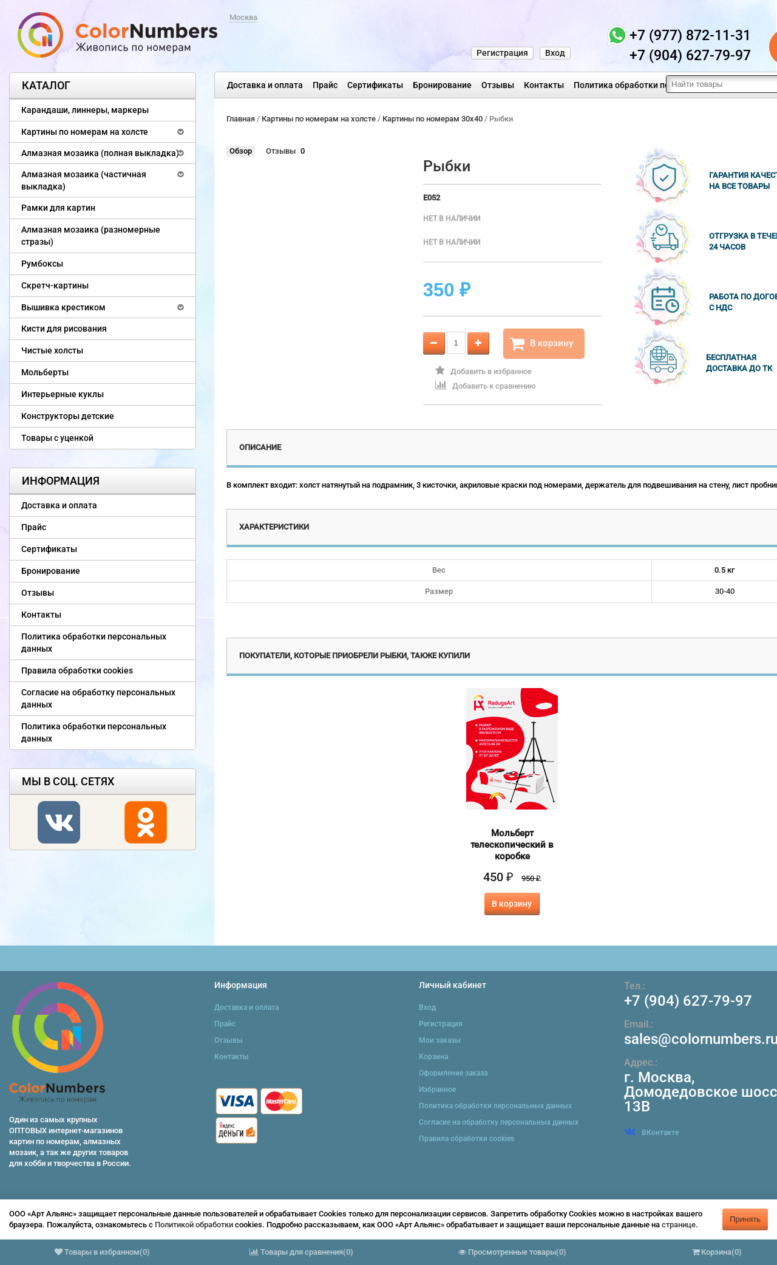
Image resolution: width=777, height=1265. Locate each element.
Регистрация (502, 53)
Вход (555, 53)
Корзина (433, 1056)
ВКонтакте (651, 1132)
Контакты (544, 85)
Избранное (437, 1089)
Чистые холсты (52, 350)
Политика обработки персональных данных (663, 85)
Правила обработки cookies (77, 670)
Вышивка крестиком (63, 307)
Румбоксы (42, 263)
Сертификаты (375, 85)
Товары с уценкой (57, 438)
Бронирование (442, 85)
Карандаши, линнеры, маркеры (85, 110)
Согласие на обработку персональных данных (98, 698)
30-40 (725, 591)
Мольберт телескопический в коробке (512, 845)
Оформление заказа (453, 1073)
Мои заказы (440, 1040)
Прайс (325, 85)
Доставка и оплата (265, 85)
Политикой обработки (194, 1224)
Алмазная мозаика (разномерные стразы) (90, 236)
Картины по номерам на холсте (84, 132)
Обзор (240, 150)
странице (679, 1224)
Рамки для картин (58, 208)
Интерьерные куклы (62, 394)
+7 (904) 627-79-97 (688, 1000)
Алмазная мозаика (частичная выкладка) (83, 180)
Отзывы (497, 85)
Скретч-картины (55, 285)
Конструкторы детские (67, 416)
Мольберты (45, 372)
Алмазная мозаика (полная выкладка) (100, 153)
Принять (745, 1219)
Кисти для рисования (64, 328)
